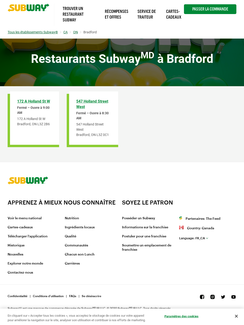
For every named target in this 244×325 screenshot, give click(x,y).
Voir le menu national (25, 218)
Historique (16, 245)
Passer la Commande (210, 9)
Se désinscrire (91, 296)
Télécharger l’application (28, 236)
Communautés (76, 245)
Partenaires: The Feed (203, 218)
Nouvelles (15, 254)
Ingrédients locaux (80, 227)
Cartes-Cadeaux (173, 14)
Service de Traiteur (146, 14)
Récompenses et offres (116, 14)
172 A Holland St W (33, 101)
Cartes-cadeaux (20, 227)
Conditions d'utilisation (48, 296)
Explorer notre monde (25, 263)
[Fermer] (236, 316)
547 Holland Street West (92, 104)
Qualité (70, 236)
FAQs (72, 296)
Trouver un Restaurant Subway (73, 14)
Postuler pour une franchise (144, 236)
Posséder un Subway (138, 218)
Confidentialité (17, 296)
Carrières (72, 263)
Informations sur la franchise (145, 227)
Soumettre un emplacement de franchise (146, 247)
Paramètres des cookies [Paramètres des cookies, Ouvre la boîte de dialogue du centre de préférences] (181, 316)
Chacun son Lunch (80, 254)
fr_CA (192, 238)
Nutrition (72, 218)
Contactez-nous (20, 272)
